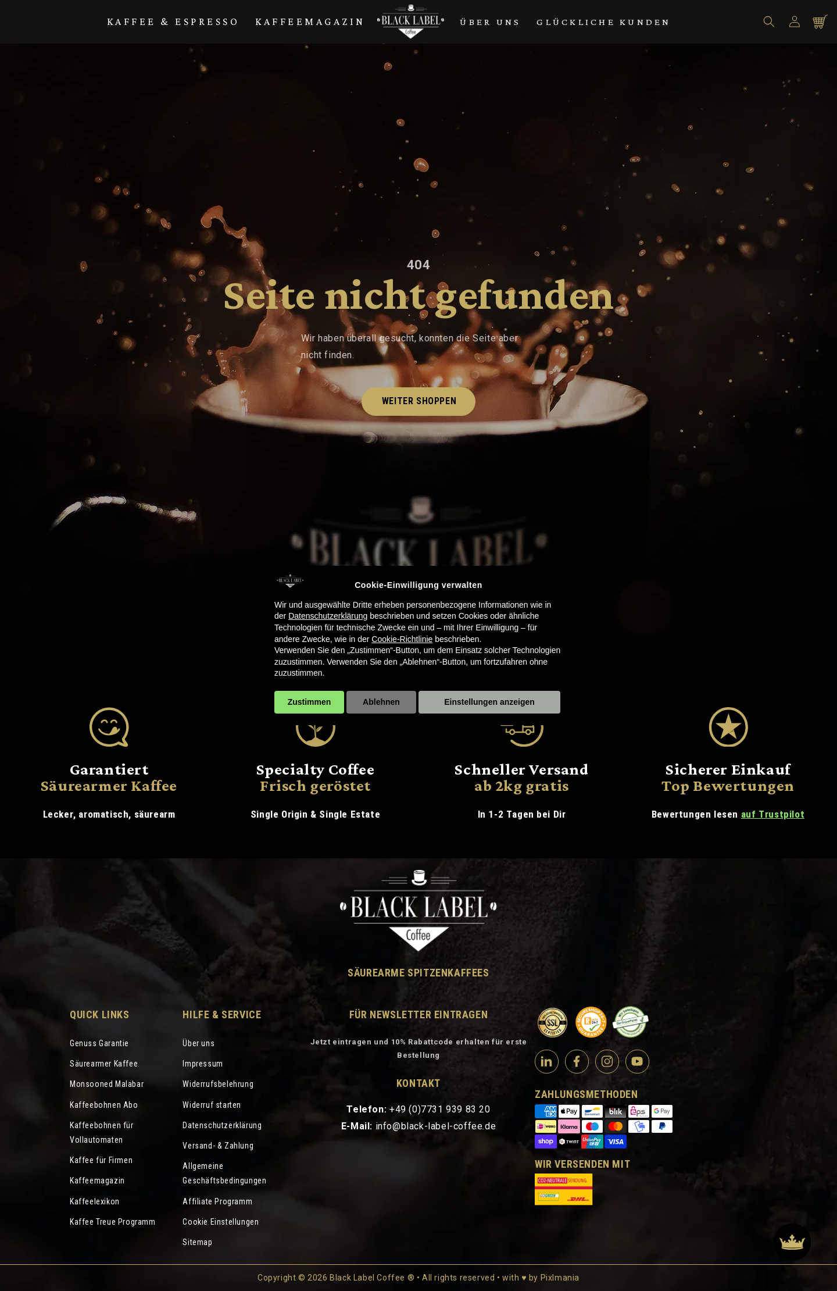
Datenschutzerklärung (222, 1125)
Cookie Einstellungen (221, 1221)
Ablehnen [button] (381, 702)
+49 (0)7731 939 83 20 (440, 1109)
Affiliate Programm (217, 1201)
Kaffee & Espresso (173, 21)
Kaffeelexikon (95, 1201)
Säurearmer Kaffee (104, 1063)
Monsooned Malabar (107, 1084)
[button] (769, 21)
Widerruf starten (212, 1105)
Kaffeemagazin (310, 21)
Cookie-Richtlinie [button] (401, 639)
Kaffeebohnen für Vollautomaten (102, 1132)
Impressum (203, 1063)
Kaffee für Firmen (101, 1160)
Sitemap (197, 1242)
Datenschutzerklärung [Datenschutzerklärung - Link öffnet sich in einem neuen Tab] (327, 615)
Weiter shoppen (419, 400)
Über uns (490, 21)
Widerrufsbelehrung (218, 1084)
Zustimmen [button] (309, 702)
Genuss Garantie (99, 1043)
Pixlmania (560, 1277)
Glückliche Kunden (603, 21)
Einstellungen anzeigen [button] (489, 702)
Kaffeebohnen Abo (104, 1105)
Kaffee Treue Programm (113, 1221)
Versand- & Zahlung (218, 1145)
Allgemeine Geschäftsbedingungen (224, 1173)
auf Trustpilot (772, 814)
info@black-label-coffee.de (435, 1126)
